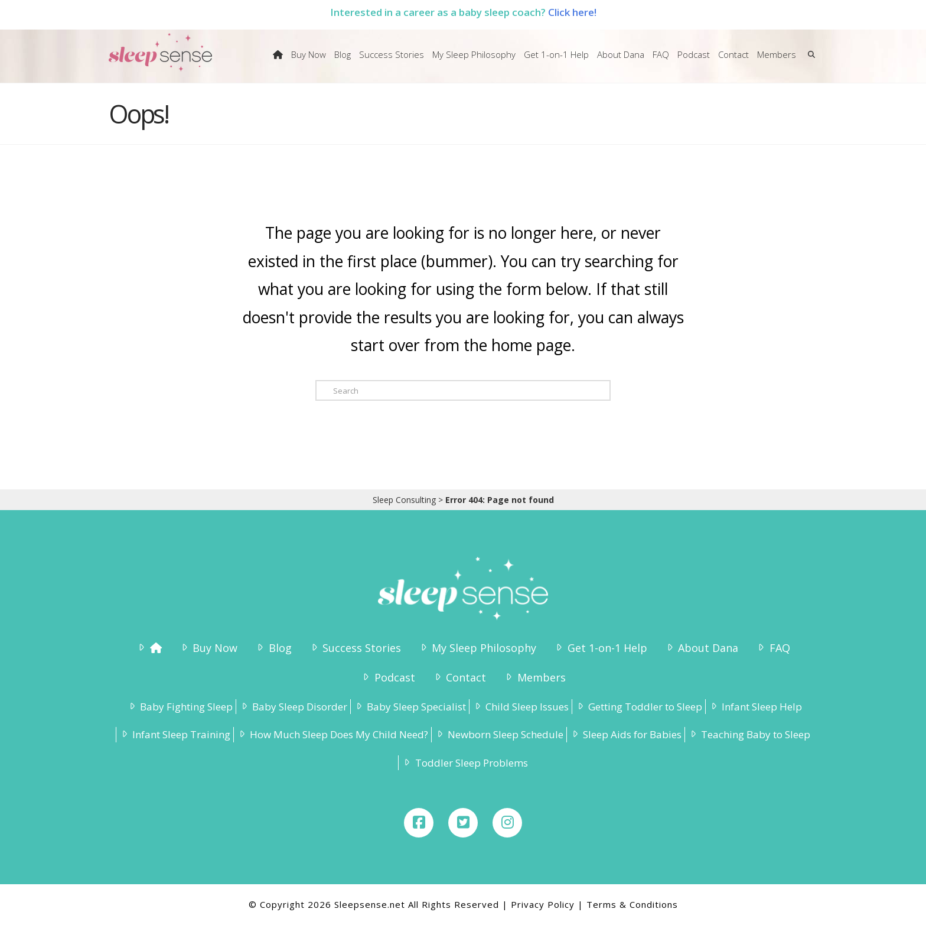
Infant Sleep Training (174, 734)
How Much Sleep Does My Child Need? (332, 734)
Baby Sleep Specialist (410, 706)
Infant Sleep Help (755, 706)
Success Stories (355, 648)
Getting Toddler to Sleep (638, 706)
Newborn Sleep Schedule (499, 734)
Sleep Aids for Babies (626, 734)
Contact (459, 677)
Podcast (387, 677)
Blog (273, 648)
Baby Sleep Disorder (293, 706)
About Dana (701, 648)
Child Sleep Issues (520, 706)
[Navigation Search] (808, 62)
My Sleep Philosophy (477, 648)
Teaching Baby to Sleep (749, 734)
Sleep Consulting (404, 499)
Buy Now (208, 648)
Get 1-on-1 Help (600, 648)
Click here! (572, 12)
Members (534, 677)
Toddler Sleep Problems (464, 763)
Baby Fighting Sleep (180, 706)
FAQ (772, 648)
